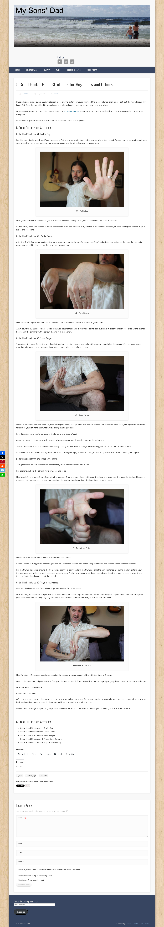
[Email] (2, 470)
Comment (22, 818)
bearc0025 (26, 94)
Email (20, 852)
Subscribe (21, 912)
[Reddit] (2, 466)
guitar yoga (32, 776)
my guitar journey (71, 111)
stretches (44, 776)
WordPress (146, 923)
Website (21, 861)
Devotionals (31, 70)
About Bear (92, 70)
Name (20, 843)
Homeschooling (73, 70)
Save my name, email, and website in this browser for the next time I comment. (49, 870)
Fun (58, 70)
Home (17, 70)
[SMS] (2, 475)
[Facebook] (2, 453)
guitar (20, 776)
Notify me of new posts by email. (31, 880)
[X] (2, 457)
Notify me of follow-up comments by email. (35, 875)
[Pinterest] (2, 462)
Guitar (47, 70)
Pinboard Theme (131, 923)
